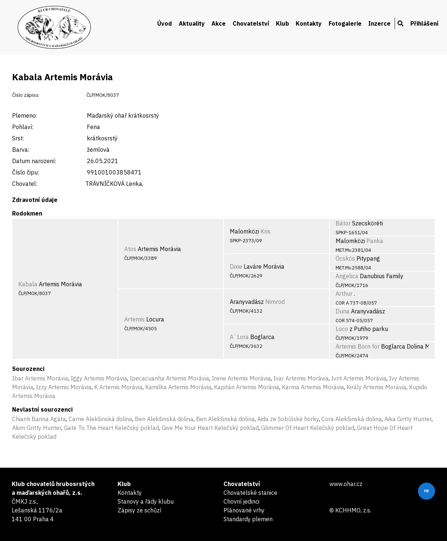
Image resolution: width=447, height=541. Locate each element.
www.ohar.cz (345, 483)
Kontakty (309, 23)
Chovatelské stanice (250, 492)
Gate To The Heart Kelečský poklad (111, 427)
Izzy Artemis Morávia (64, 387)
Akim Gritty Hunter (36, 427)
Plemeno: (24, 115)
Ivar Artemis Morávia (301, 378)
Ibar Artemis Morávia (40, 378)
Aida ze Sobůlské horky (288, 419)
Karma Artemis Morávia (313, 387)
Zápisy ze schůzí (139, 510)
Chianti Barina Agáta (39, 419)
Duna (343, 311)
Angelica (347, 276)
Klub (282, 23)
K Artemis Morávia (118, 387)
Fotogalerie (345, 23)
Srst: (18, 138)
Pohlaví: (22, 126)
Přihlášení (424, 23)
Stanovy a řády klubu (146, 501)
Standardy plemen (248, 519)
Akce (218, 23)
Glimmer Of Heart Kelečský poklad (307, 427)
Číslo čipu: (25, 172)
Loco (342, 328)
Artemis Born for (358, 346)
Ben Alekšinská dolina (164, 419)
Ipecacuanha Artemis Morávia (169, 378)
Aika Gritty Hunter (408, 419)
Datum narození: (34, 161)
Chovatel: (24, 183)
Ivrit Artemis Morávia (359, 378)
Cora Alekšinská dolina (351, 419)
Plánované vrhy (244, 510)
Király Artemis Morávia (376, 387)
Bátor (343, 223)
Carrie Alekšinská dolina (100, 419)
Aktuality (192, 23)
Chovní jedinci (241, 501)
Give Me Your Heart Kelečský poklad (210, 427)
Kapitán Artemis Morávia (246, 387)
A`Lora (239, 337)
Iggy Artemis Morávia (99, 378)
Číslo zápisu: (25, 95)
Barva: (20, 149)
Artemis (134, 319)
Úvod (164, 23)
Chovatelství (251, 23)
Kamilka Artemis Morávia (178, 387)
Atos (130, 249)
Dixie (236, 266)
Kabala (27, 284)
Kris (265, 231)
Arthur (344, 293)
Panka (374, 240)
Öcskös (345, 258)
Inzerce (379, 23)
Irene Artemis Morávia (241, 378)
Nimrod (275, 301)
